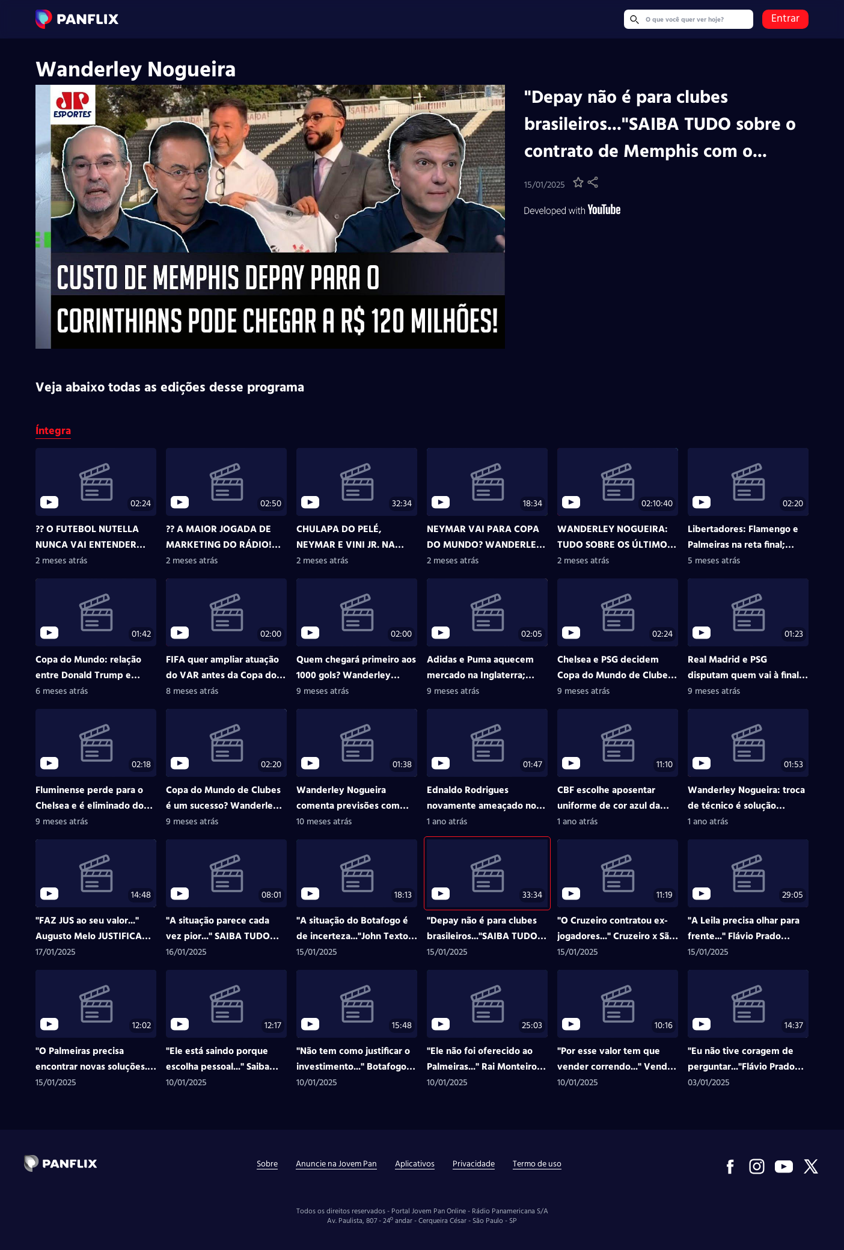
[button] (578, 185)
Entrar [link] (785, 19)
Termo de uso (537, 1164)
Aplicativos (415, 1164)
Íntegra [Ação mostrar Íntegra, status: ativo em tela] (53, 432)
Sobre (267, 1164)
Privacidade (474, 1164)
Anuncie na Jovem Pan (336, 1164)
